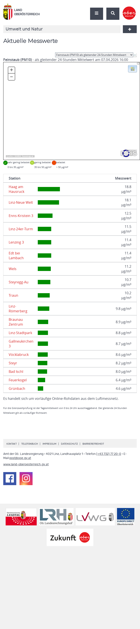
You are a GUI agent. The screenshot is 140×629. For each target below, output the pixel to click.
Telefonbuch (29, 444)
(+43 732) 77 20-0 (108, 454)
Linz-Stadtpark (20, 332)
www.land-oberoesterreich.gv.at (26, 464)
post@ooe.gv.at (20, 458)
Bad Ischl (16, 371)
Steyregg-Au (18, 282)
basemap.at (27, 156)
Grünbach (17, 388)
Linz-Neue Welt (21, 202)
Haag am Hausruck (16, 189)
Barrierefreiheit (93, 444)
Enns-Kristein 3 (21, 215)
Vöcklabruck (19, 354)
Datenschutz (69, 444)
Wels (12, 268)
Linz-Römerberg (18, 308)
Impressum (49, 444)
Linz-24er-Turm (21, 229)
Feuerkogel (18, 380)
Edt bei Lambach (16, 255)
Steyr (13, 363)
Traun (13, 295)
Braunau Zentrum (16, 322)
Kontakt (12, 444)
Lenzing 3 (16, 242)
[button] (132, 68)
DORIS (18, 156)
